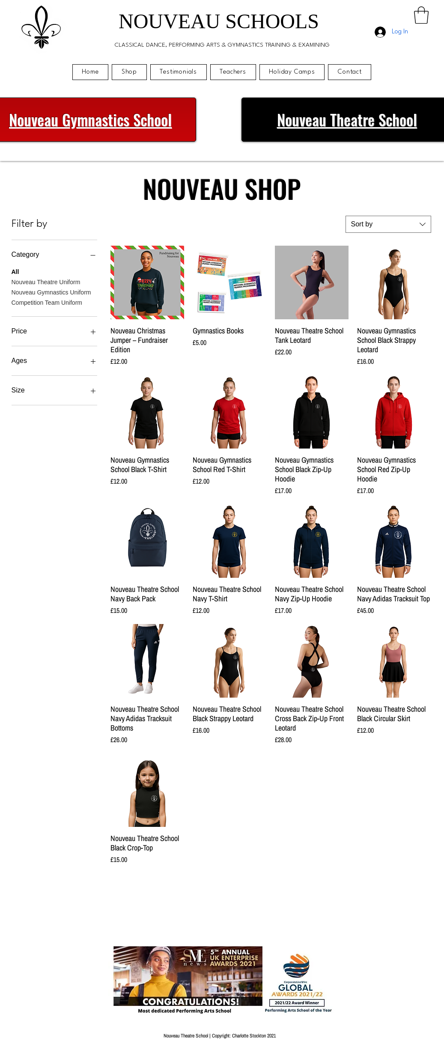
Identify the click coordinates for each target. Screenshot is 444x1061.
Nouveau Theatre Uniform (46, 281)
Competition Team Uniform (47, 302)
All (15, 271)
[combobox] (388, 224)
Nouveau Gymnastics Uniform (51, 292)
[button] (421, 15)
